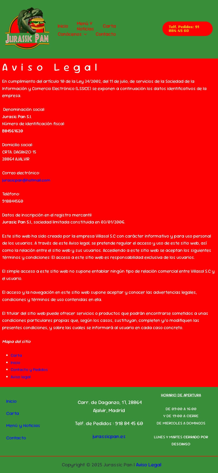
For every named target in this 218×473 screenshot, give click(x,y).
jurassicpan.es (109, 436)
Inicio (63, 26)
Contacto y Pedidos (30, 369)
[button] (84, 34)
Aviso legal (21, 377)
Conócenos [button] (72, 34)
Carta (112, 26)
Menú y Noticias (87, 26)
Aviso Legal (148, 464)
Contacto (107, 34)
